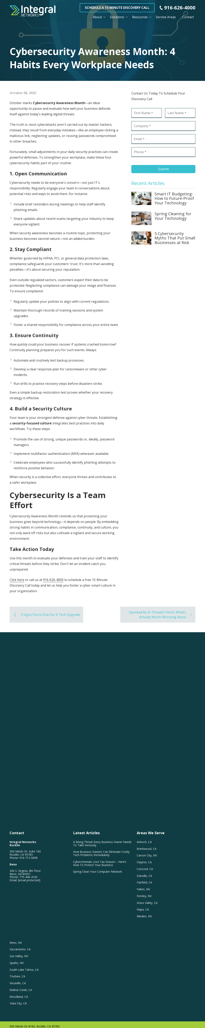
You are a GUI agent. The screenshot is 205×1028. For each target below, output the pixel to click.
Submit (163, 169)
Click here (17, 580)
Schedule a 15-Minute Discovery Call (117, 7)
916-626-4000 (179, 8)
